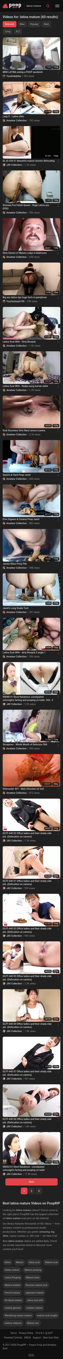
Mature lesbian (12, 1285)
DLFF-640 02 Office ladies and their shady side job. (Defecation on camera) (27, 835)
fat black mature (13, 1300)
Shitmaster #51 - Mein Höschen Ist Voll (23, 788)
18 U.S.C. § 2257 (44, 1333)
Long (7, 31)
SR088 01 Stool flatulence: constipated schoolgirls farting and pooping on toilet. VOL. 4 (28, 699)
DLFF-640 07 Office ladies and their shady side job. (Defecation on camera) (27, 1073)
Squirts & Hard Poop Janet (17, 474)
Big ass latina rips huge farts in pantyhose (25, 297)
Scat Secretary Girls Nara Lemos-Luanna (24, 430)
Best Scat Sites (51, 1337)
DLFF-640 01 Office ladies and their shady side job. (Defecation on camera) (27, 883)
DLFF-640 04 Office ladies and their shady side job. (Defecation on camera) (27, 1026)
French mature (12, 1292)
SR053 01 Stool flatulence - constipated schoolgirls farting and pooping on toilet (24, 1168)
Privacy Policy (26, 1333)
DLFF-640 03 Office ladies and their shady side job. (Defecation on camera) (27, 930)
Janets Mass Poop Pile (15, 563)
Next (31, 1181)
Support (37, 1337)
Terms (13, 1333)
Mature (20, 1262)
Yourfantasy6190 (15, 301)
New (22, 24)
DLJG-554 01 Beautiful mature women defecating (29, 160)
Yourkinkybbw (13, 76)
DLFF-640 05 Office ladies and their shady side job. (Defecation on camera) (27, 978)
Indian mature (12, 1270)
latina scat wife (35, 1300)
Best (46, 24)
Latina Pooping (12, 1277)
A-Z (18, 31)
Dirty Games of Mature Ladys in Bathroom (25, 253)
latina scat (34, 1262)
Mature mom (32, 1277)
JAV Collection (14, 165)
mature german (13, 1308)
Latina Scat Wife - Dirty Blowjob (19, 341)
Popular (34, 24)
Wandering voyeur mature (18, 1315)
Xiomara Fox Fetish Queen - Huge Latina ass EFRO (26, 207)
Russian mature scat (36, 1285)
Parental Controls (13, 1337)
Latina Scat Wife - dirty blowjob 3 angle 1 (24, 652)
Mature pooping (33, 1270)
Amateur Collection (16, 120)
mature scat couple (47, 1315)
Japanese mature (34, 1292)
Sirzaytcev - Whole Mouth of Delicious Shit (25, 744)
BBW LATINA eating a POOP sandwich (23, 72)
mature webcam (13, 1323)
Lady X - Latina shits (13, 116)
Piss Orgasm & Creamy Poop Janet (21, 519)
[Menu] (57, 6)
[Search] (48, 6)
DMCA (27, 1337)
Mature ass (33, 1323)
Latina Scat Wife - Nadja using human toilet (25, 386)
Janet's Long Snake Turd (15, 608)
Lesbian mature (34, 1308)
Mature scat (51, 1262)
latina (8, 1262)
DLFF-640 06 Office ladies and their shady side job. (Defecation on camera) (27, 1121)
